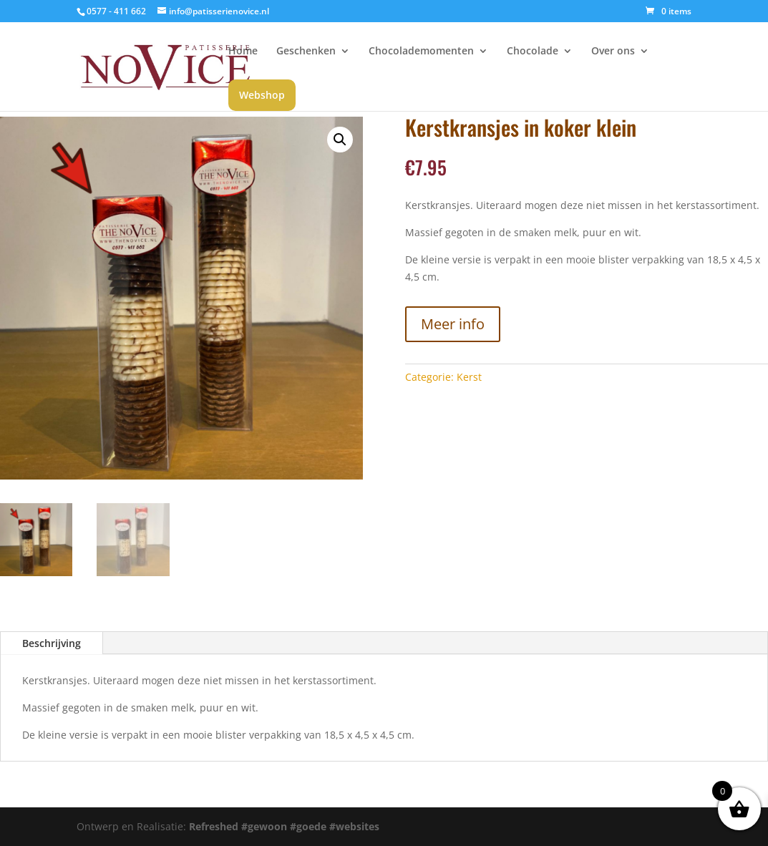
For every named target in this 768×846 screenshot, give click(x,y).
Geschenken (306, 51)
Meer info (453, 324)
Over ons (613, 51)
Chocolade (532, 51)
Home (243, 51)
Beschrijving (51, 643)
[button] (340, 139)
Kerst (469, 377)
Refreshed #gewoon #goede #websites (284, 826)
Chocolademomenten (421, 51)
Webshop (262, 95)
